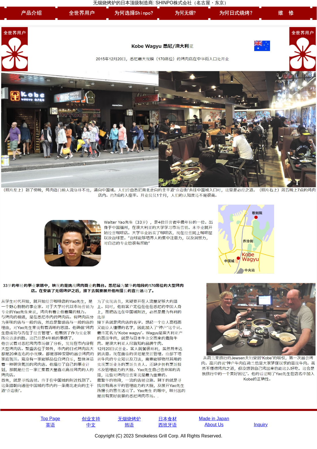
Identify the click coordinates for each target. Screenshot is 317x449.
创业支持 (91, 418)
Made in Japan (214, 418)
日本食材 (167, 418)
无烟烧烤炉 (129, 418)
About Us (213, 424)
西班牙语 (167, 424)
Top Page (50, 418)
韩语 (129, 424)
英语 (50, 424)
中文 (91, 424)
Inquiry (261, 424)
